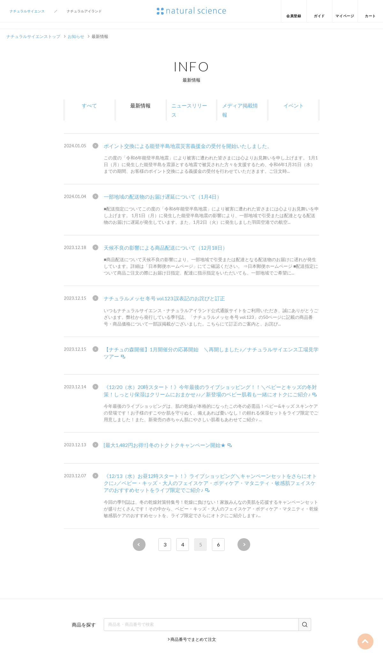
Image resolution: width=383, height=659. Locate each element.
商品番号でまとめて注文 (193, 639)
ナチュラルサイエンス (27, 11)
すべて (89, 105)
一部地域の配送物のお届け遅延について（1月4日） (163, 197)
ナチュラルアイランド (84, 11)
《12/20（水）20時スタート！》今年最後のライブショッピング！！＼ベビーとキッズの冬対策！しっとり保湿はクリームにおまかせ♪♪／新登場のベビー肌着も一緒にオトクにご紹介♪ (210, 390)
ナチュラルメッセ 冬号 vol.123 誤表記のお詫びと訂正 (164, 298)
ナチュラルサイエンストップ (33, 36)
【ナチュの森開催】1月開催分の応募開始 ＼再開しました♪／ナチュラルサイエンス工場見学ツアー (211, 352)
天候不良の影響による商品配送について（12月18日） (166, 248)
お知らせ (76, 36)
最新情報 (140, 105)
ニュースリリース (189, 110)
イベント (293, 105)
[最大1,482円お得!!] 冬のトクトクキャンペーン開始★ (165, 445)
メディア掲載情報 (240, 110)
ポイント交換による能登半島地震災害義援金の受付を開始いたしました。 (188, 146)
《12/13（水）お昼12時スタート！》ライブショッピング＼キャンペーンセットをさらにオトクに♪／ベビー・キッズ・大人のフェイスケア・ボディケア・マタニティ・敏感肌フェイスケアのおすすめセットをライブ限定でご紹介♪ (210, 483)
